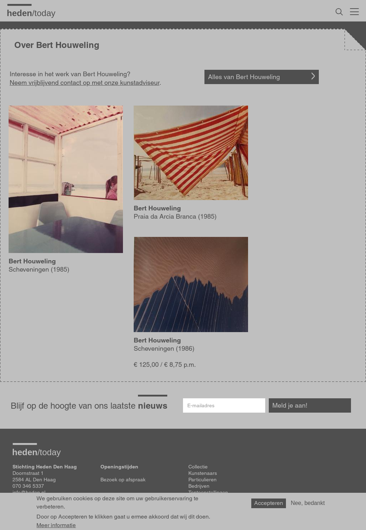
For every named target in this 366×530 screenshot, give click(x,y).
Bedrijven (198, 486)
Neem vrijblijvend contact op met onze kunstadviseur (84, 82)
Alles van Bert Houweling (244, 77)
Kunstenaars (202, 473)
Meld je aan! (289, 405)
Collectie (198, 467)
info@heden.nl (29, 492)
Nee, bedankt (308, 505)
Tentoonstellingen (208, 492)
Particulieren (202, 479)
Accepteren (268, 505)
